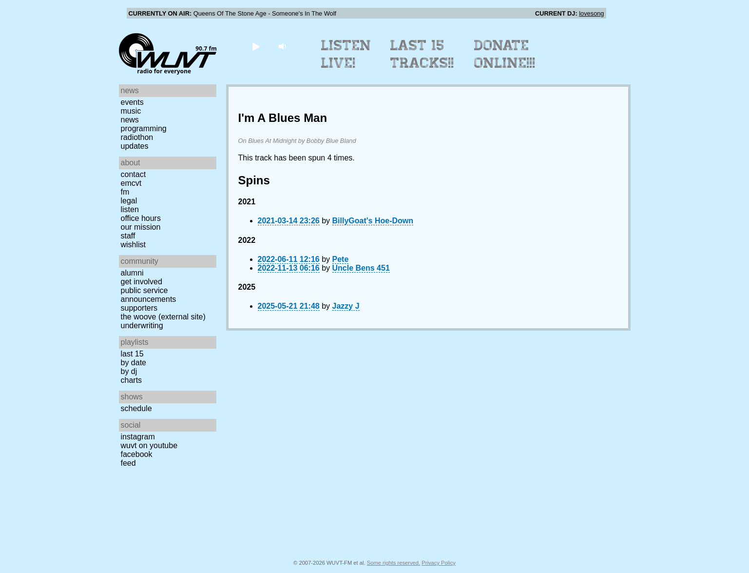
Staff (128, 236)
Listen (130, 209)
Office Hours (141, 218)
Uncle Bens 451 (361, 268)
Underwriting (142, 325)
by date (133, 362)
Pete (340, 259)
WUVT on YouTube (149, 445)
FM (125, 192)
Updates (135, 146)
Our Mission (141, 227)
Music (131, 111)
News (130, 120)
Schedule (136, 408)
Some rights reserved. (393, 563)
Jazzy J (346, 306)
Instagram (138, 437)
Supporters (139, 308)
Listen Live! (346, 54)
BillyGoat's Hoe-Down (372, 221)
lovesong (591, 13)
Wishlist (133, 244)
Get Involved (141, 281)
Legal (129, 201)
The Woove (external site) (163, 317)
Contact (133, 174)
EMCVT (131, 183)
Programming (144, 128)
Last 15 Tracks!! (422, 54)
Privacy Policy (439, 563)
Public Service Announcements (148, 294)
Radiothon (137, 137)
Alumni (132, 273)
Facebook (137, 454)
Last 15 (132, 354)
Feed (128, 463)
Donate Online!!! (505, 54)
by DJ (129, 371)
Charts (131, 380)
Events (132, 102)
